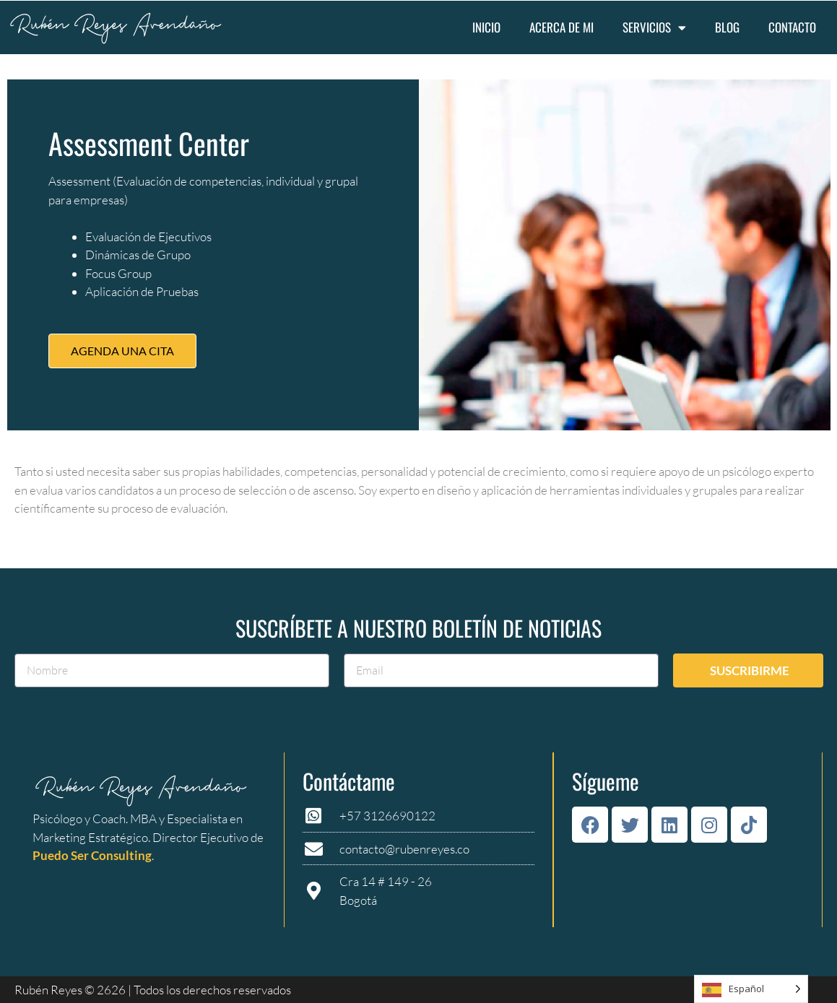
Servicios (654, 27)
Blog (727, 27)
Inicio (486, 27)
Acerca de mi (561, 27)
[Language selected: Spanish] (751, 989)
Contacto (792, 27)
